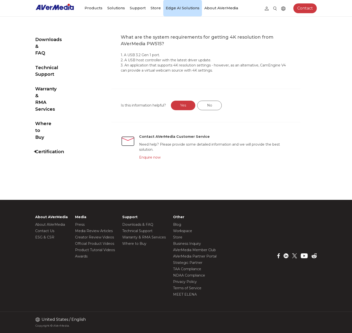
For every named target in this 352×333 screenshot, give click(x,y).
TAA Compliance (187, 269)
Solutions (116, 8)
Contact (305, 8)
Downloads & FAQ (56, 39)
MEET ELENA (185, 294)
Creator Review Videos (94, 237)
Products (93, 8)
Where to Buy (51, 90)
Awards (81, 256)
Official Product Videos (94, 243)
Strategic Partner (187, 262)
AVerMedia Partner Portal (195, 256)
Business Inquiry (187, 243)
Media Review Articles (94, 231)
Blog (177, 224)
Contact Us (44, 231)
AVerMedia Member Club (194, 250)
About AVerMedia (221, 8)
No (221, 105)
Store (156, 8)
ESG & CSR (44, 237)
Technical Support (56, 54)
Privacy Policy (185, 281)
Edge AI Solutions (182, 8)
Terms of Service (187, 288)
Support (138, 8)
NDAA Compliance (189, 275)
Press (80, 224)
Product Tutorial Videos (95, 250)
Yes (195, 105)
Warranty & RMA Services (54, 72)
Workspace (182, 231)
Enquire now (160, 157)
